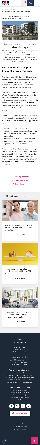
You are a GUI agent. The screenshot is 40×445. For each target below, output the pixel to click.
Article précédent (20, 177)
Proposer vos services (20, 349)
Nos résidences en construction (20, 360)
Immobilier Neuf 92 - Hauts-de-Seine (20, 375)
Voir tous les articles (20, 180)
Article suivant (19, 184)
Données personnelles (20, 426)
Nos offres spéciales (20, 362)
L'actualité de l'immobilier (20, 397)
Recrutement (20, 345)
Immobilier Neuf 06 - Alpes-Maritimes (20, 382)
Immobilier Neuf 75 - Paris (20, 373)
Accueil (4, 9)
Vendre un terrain (20, 347)
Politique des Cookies (20, 429)
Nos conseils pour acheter (20, 390)
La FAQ (20, 399)
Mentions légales (20, 423)
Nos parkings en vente (20, 365)
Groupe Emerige (20, 342)
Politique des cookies (20, 352)
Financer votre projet (20, 395)
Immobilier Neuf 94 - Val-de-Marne (20, 380)
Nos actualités (12, 9)
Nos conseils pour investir (20, 393)
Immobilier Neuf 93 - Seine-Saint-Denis (20, 377)
